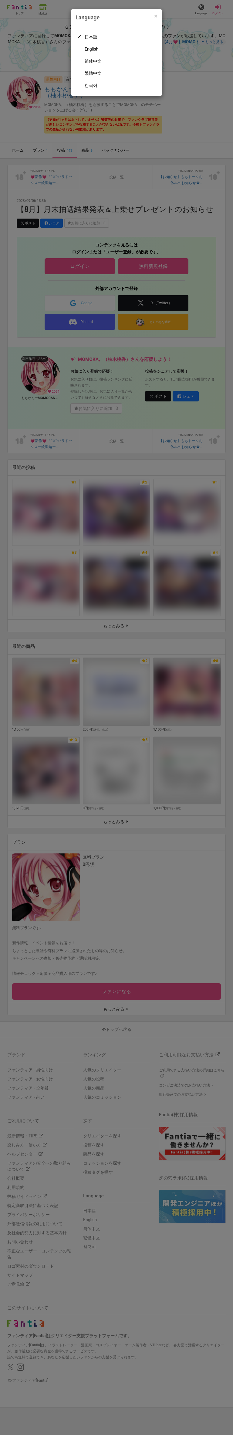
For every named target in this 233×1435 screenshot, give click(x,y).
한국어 (91, 85)
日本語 (91, 37)
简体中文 (93, 61)
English (91, 49)
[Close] (155, 16)
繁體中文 (93, 73)
